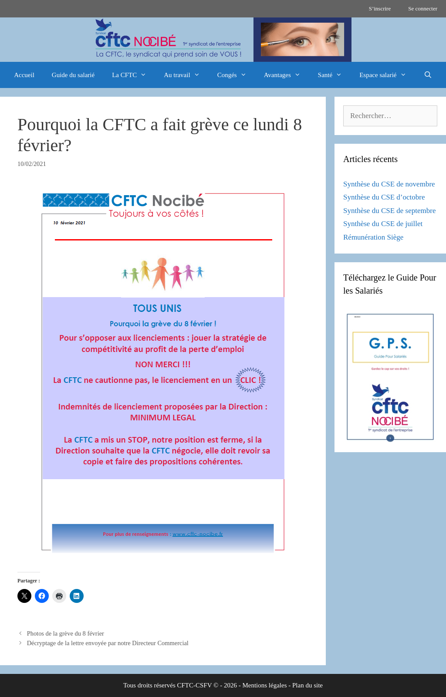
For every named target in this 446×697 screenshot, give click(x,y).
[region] (223, 39)
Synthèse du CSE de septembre (389, 210)
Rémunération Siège (373, 237)
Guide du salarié (73, 74)
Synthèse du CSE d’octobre (384, 197)
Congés (236, 75)
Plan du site (307, 685)
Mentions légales (264, 685)
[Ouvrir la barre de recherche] (428, 75)
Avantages (286, 75)
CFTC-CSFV (194, 685)
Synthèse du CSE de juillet (382, 224)
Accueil (24, 74)
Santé (334, 75)
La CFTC (133, 75)
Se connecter (422, 8)
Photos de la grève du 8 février (65, 633)
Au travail (186, 75)
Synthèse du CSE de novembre (389, 184)
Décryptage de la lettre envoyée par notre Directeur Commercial (108, 642)
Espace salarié (387, 75)
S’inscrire (380, 8)
